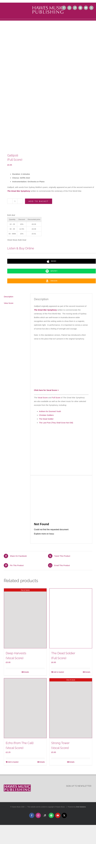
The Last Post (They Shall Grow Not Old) (56, 423)
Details (26, 672)
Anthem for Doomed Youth (50, 411)
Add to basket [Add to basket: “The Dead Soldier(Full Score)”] (58, 672)
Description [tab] (8, 297)
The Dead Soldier (46, 419)
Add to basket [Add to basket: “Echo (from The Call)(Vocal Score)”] (13, 762)
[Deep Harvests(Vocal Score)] (25, 618)
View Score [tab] (8, 303)
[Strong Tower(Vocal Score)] (70, 708)
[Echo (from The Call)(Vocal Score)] (25, 708)
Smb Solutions (81, 807)
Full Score (56, 397)
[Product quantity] (14, 201)
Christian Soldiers (46, 415)
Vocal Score (43, 397)
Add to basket (38, 201)
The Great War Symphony (18, 191)
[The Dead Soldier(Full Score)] (70, 618)
